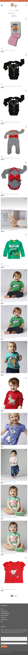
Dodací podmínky (4, 615)
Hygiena (13, 10)
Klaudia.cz (25, 629)
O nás (2, 609)
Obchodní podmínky (5, 613)
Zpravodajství (4, 619)
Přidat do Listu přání (26, 19)
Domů (10, 10)
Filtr (14, 16)
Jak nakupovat (4, 611)
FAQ (1, 621)
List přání (3, 617)
